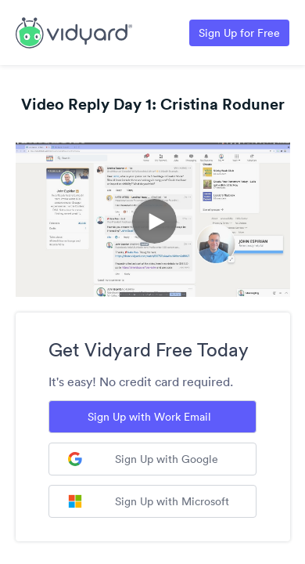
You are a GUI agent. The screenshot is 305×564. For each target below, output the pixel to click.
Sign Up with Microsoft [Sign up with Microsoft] (148, 501)
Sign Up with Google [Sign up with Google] (143, 459)
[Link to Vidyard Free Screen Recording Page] (74, 31)
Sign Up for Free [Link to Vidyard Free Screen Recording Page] (239, 33)
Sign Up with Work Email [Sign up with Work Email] (149, 417)
